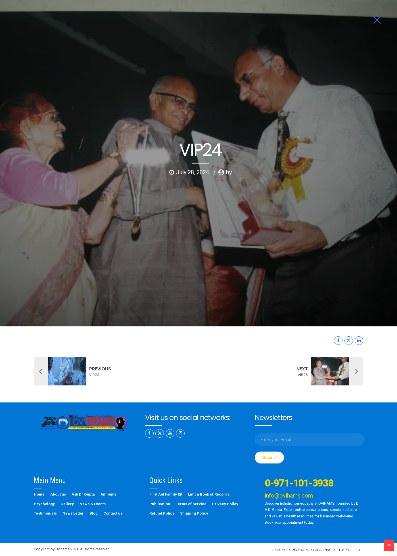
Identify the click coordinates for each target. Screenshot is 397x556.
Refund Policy (161, 513)
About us (58, 494)
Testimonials (45, 513)
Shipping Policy (194, 513)
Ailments (108, 494)
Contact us (112, 513)
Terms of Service (191, 504)
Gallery (67, 504)
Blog (93, 513)
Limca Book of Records (208, 494)
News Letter (73, 513)
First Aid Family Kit (165, 494)
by (229, 109)
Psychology (44, 504)
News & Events (93, 504)
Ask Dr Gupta (83, 494)
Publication (159, 504)
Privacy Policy (225, 504)
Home (39, 494)
